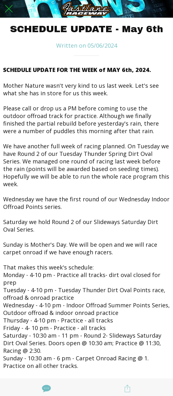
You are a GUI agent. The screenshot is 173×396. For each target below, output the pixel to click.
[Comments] (45, 388)
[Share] (127, 388)
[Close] (9, 9)
